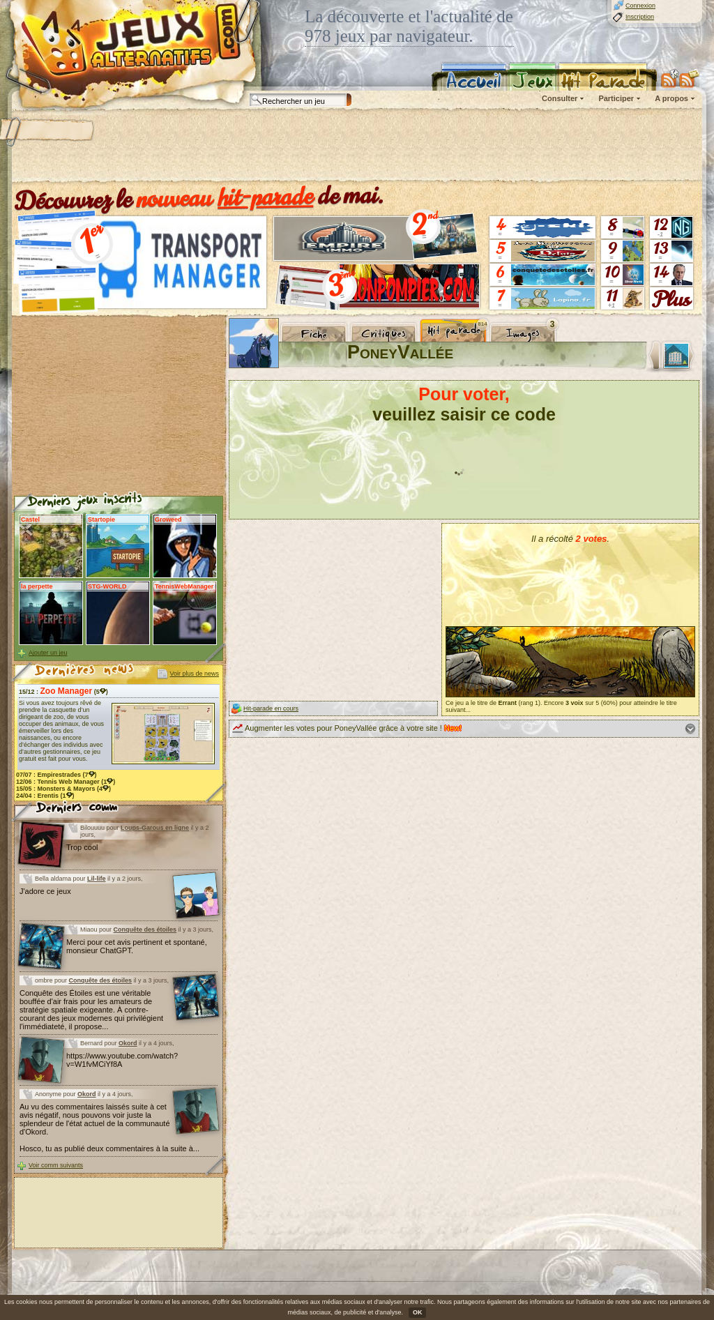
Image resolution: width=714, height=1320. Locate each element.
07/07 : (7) (56, 774)
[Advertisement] (356, 146)
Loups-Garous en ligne (155, 827)
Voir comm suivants (56, 1165)
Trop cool (82, 847)
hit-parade (266, 197)
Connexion (640, 5)
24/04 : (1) (45, 795)
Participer (616, 98)
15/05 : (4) (63, 788)
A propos (671, 98)
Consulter (559, 98)
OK (418, 1312)
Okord (128, 1043)
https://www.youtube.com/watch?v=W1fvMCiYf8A (122, 1060)
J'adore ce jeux (45, 891)
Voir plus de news (194, 673)
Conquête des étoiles (145, 929)
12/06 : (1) (65, 781)
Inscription (639, 16)
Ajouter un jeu (48, 652)
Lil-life (96, 878)
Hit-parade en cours (270, 708)
